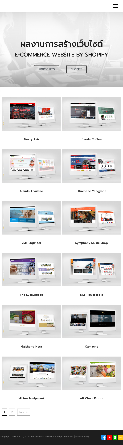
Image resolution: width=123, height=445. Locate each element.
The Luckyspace (31, 294)
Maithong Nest (31, 346)
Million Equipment (31, 398)
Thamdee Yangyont (91, 191)
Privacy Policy (82, 436)
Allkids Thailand (31, 191)
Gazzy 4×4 (31, 139)
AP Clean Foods (91, 398)
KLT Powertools (91, 294)
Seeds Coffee (92, 139)
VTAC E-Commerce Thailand (39, 436)
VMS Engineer (31, 243)
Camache (91, 346)
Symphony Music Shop (91, 243)
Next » (23, 412)
